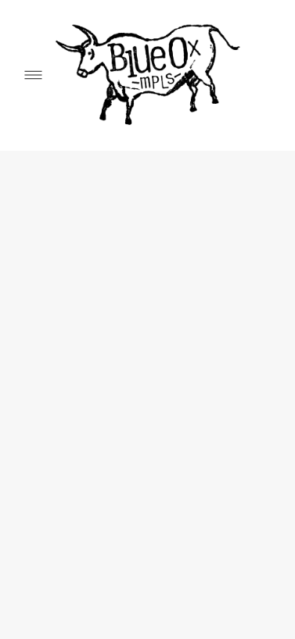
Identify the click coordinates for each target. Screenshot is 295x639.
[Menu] (33, 75)
